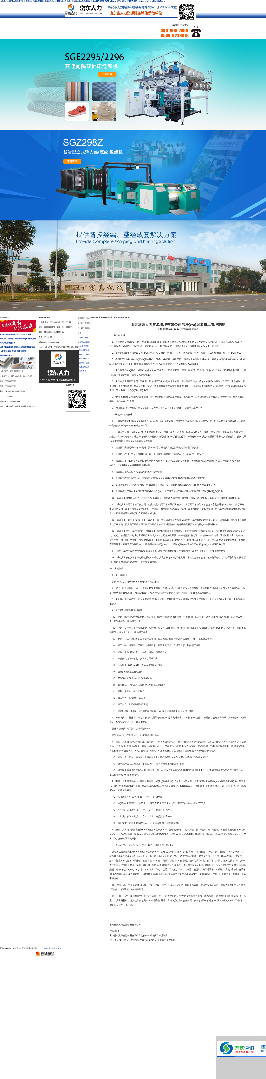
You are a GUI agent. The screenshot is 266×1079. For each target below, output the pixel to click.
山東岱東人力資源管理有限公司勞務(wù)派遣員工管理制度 (146, 940)
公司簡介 (33, 23)
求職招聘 (33, 29)
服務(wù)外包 (113, 23)
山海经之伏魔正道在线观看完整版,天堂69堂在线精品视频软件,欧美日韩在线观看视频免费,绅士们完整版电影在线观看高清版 (84, 354)
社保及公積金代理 (60, 24)
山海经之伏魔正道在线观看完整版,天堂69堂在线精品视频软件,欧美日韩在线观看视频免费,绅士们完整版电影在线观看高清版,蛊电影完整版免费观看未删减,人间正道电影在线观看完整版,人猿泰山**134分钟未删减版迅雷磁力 (82, 1)
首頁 (115, 317)
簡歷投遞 (60, 29)
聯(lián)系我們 (87, 29)
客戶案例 (7, 29)
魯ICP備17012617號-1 (52, 948)
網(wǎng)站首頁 (7, 23)
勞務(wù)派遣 (86, 23)
